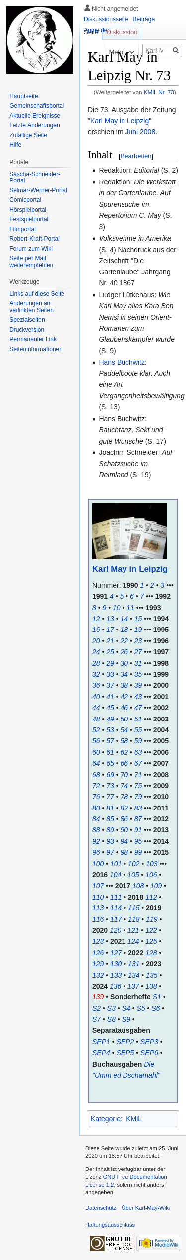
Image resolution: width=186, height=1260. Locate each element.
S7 (96, 1019)
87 (138, 819)
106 (151, 875)
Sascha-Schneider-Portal (34, 177)
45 (110, 708)
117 (116, 919)
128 (151, 953)
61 (110, 752)
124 (133, 941)
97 (110, 852)
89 (110, 830)
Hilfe (15, 144)
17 (110, 629)
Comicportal (25, 199)
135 (151, 975)
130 (116, 964)
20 (96, 641)
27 (138, 652)
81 (110, 808)
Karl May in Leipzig (119, 121)
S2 (96, 1008)
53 (110, 730)
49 (110, 719)
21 (110, 641)
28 (96, 663)
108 (138, 886)
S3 (111, 1008)
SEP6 (149, 1053)
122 (151, 930)
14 (124, 619)
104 (115, 875)
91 (138, 830)
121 (133, 930)
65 (110, 763)
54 (124, 730)
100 (98, 864)
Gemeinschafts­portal (36, 105)
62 (124, 752)
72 (96, 786)
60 (96, 752)
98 (124, 852)
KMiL (134, 1119)
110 (98, 897)
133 (116, 975)
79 (138, 797)
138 (151, 986)
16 (96, 629)
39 (138, 685)
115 (133, 908)
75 (138, 786)
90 (124, 830)
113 (98, 908)
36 (96, 685)
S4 (126, 1008)
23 (138, 641)
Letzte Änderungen (34, 125)
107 (98, 886)
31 (138, 663)
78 (124, 797)
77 (110, 797)
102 (133, 864)
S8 (111, 1019)
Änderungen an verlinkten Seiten (31, 307)
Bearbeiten (136, 156)
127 (116, 953)
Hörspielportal (27, 209)
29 (110, 663)
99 (138, 852)
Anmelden (97, 30)
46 (124, 708)
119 (151, 919)
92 (96, 841)
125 (151, 941)
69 (110, 775)
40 (96, 697)
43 (138, 697)
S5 (140, 1008)
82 (124, 808)
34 (124, 674)
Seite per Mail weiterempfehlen (31, 262)
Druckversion (26, 329)
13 (110, 619)
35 (138, 674)
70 (124, 775)
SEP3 (149, 1042)
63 (138, 752)
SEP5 (125, 1053)
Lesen (85, 52)
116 (98, 919)
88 (96, 830)
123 (98, 941)
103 (151, 864)
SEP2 (125, 1042)
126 (98, 953)
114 (116, 908)
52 (96, 730)
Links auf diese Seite (36, 293)
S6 (155, 1008)
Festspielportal (28, 219)
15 (138, 619)
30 (124, 663)
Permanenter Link (33, 339)
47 (138, 708)
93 (110, 841)
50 (124, 719)
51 (138, 719)
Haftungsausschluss (110, 1225)
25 (110, 652)
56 (96, 741)
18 (124, 629)
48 (96, 719)
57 (110, 741)
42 (124, 697)
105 (133, 875)
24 (96, 652)
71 (138, 775)
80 (96, 808)
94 (124, 841)
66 (124, 763)
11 (130, 608)
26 (124, 652)
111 (116, 897)
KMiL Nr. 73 (159, 92)
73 (110, 786)
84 (96, 819)
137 (133, 986)
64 (96, 763)
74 (124, 786)
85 (110, 819)
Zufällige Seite (28, 135)
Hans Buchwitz (122, 362)
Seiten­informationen (35, 349)
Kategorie (106, 1119)
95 (138, 841)
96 (96, 852)
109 (156, 886)
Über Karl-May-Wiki (146, 1208)
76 (96, 797)
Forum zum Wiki (31, 248)
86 (124, 819)
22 (124, 641)
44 (96, 708)
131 (133, 964)
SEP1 (101, 1042)
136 (115, 986)
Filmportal (22, 229)
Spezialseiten (27, 319)
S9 (126, 1019)
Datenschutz (100, 1208)
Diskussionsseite (106, 19)
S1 (157, 997)
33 (110, 674)
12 (96, 619)
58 (124, 741)
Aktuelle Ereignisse (34, 115)
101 (116, 864)
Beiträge (143, 19)
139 (98, 997)
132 (98, 975)
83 (138, 808)
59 (138, 741)
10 (117, 608)
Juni (131, 132)
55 (138, 730)
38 (124, 685)
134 (133, 975)
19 (138, 629)
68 (96, 775)
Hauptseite (23, 96)
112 (151, 897)
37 (110, 685)
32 (96, 674)
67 (138, 763)
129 (98, 964)
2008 (147, 132)
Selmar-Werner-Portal (38, 190)
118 (133, 919)
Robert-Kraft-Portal (34, 238)
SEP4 (101, 1053)
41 (110, 697)
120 (115, 930)
